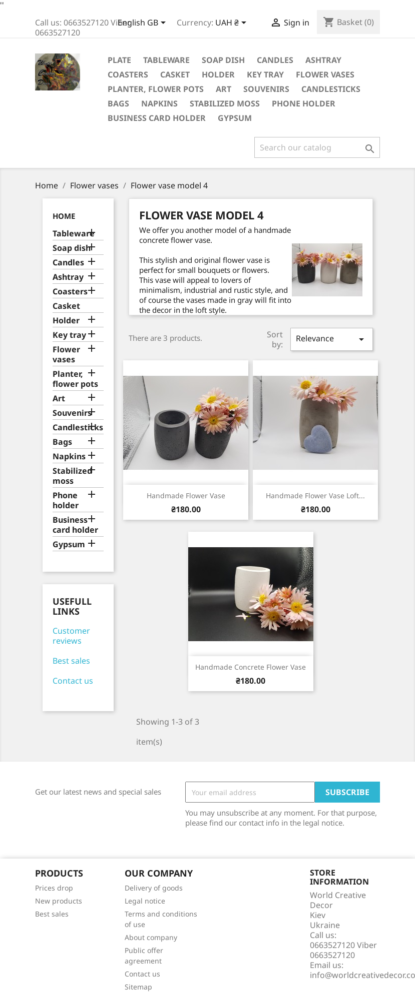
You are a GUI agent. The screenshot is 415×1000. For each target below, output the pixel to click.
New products (58, 901)
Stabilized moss (225, 103)
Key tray (265, 74)
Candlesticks (330, 88)
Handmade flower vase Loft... (315, 495)
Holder (218, 74)
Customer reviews (71, 635)
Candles (275, 59)
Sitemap (138, 987)
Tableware (166, 59)
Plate (119, 59)
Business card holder (157, 117)
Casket (175, 74)
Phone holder (303, 103)
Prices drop (54, 888)
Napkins (159, 103)
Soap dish (223, 59)
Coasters (128, 74)
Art (223, 88)
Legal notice (145, 901)
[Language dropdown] (143, 23)
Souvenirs (266, 88)
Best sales (71, 660)
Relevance (331, 339)
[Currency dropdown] (232, 23)
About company (151, 937)
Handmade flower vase (186, 495)
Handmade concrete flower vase (250, 667)
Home (64, 216)
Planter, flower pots (156, 88)
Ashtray (323, 59)
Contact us (73, 680)
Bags (118, 103)
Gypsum (235, 117)
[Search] (317, 147)
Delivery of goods (154, 888)
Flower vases (325, 74)
